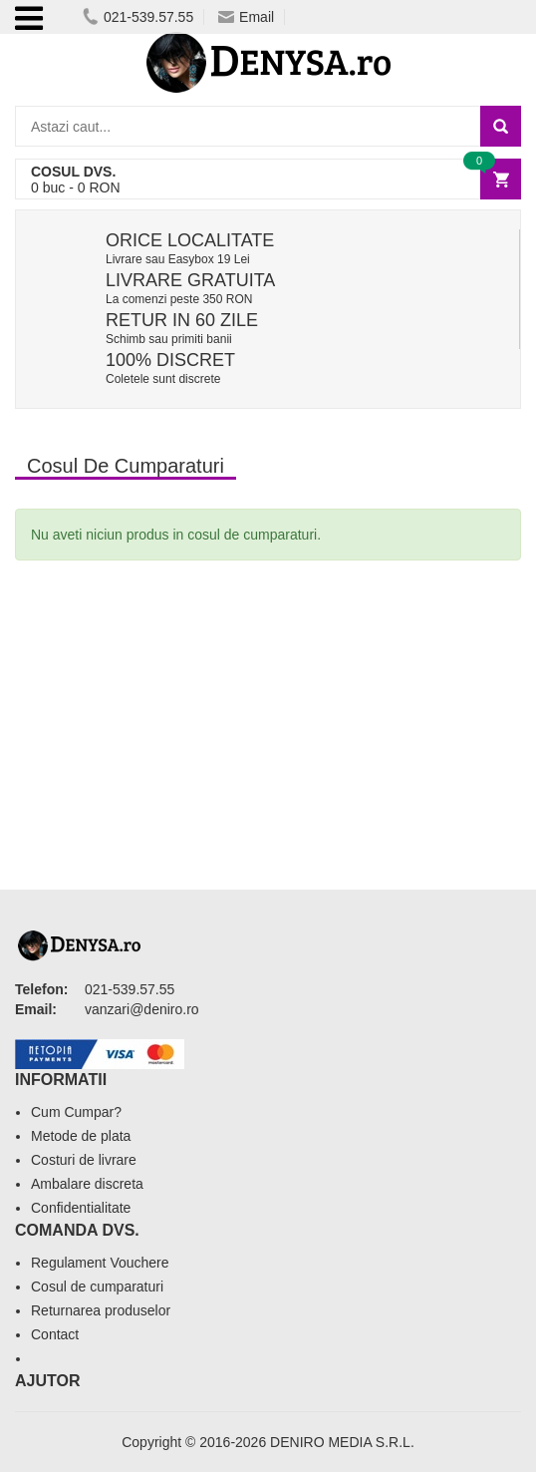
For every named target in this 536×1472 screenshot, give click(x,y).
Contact (55, 1334)
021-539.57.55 (138, 17)
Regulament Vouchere (100, 1263)
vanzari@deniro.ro (142, 1009)
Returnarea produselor (100, 1310)
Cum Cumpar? (76, 1112)
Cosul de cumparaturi (97, 1286)
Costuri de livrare (83, 1160)
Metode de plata (81, 1136)
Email (246, 17)
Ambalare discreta (87, 1184)
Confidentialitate (81, 1208)
